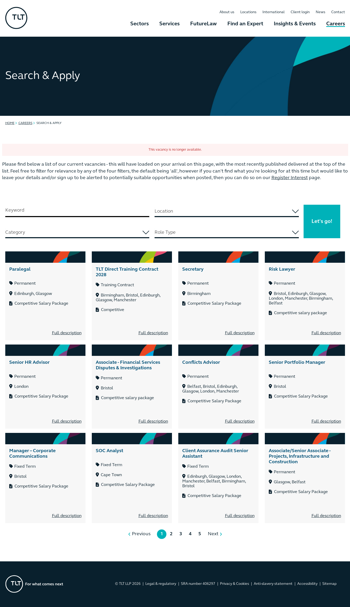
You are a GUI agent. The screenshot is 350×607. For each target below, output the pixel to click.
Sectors (139, 24)
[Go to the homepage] (34, 584)
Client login (300, 12)
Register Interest (289, 177)
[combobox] (227, 212)
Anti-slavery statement (273, 584)
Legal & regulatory (160, 584)
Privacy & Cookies (234, 584)
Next (213, 534)
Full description (66, 333)
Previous (141, 534)
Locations (248, 12)
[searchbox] (227, 211)
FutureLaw (203, 24)
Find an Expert (245, 24)
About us (226, 12)
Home (10, 123)
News (320, 12)
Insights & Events (295, 24)
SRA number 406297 (198, 584)
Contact (338, 12)
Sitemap (329, 584)
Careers (335, 24)
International (273, 12)
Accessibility (307, 584)
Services (169, 24)
